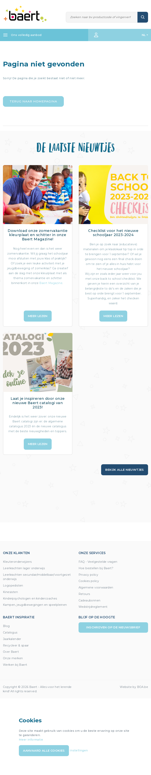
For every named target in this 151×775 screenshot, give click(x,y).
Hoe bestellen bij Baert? (96, 568)
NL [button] (144, 35)
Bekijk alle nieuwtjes (124, 470)
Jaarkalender (12, 639)
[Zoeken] (102, 17)
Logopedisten (13, 585)
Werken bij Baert (15, 665)
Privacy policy (88, 574)
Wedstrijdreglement (93, 607)
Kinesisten (10, 592)
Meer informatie (31, 739)
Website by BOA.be (134, 687)
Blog (6, 626)
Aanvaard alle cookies (44, 750)
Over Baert (11, 652)
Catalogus (10, 632)
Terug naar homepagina (33, 101)
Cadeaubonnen (90, 600)
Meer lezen (38, 316)
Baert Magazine (50, 283)
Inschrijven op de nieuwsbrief (113, 627)
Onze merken (13, 658)
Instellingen (79, 750)
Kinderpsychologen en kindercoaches (30, 598)
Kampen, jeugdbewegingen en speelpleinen (35, 605)
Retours (84, 594)
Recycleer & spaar (16, 645)
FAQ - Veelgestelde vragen (98, 562)
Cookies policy (89, 581)
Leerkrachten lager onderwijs (24, 568)
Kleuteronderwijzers (17, 562)
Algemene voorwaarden (96, 587)
